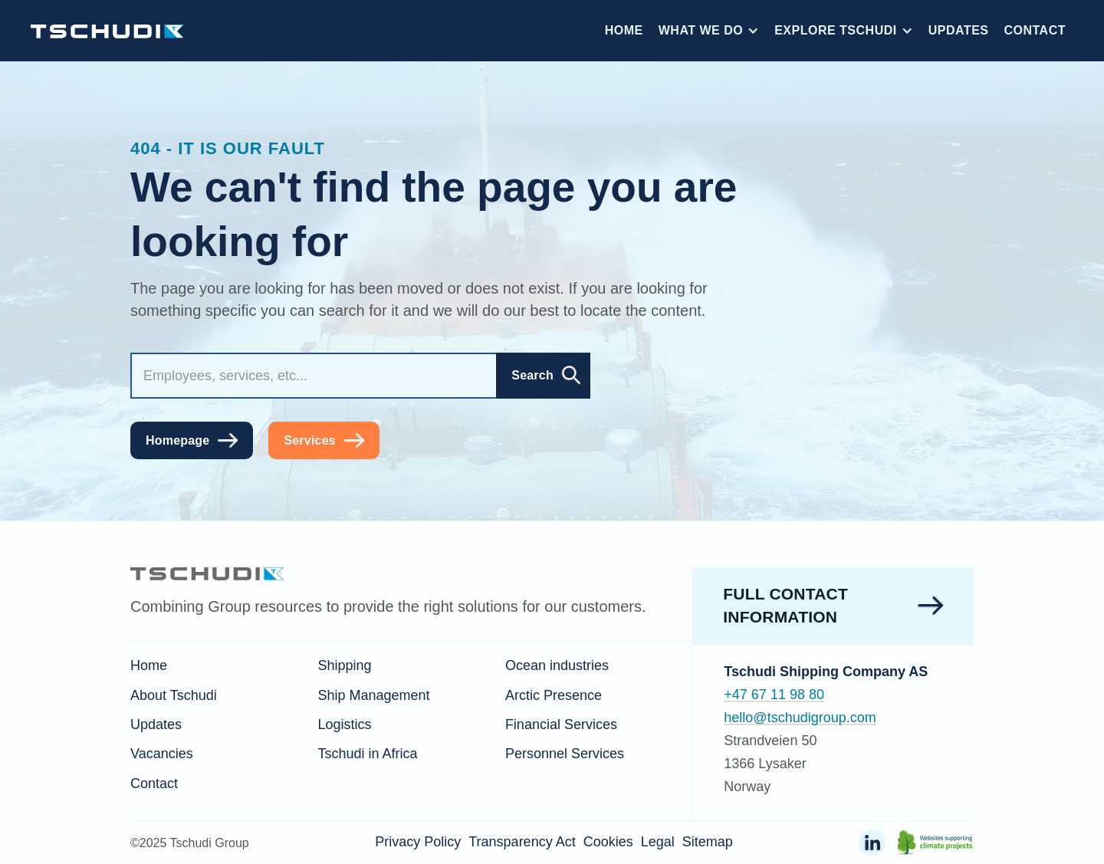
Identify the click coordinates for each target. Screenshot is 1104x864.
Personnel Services (564, 753)
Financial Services (561, 724)
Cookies (608, 841)
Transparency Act (521, 841)
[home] (107, 30)
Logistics (344, 724)
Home (624, 30)
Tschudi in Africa (367, 753)
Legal (658, 841)
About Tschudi (173, 695)
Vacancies (161, 753)
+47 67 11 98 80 (774, 694)
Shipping (344, 665)
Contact (1035, 30)
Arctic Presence (553, 695)
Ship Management (373, 695)
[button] (709, 30)
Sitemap (707, 841)
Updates (958, 30)
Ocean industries (557, 665)
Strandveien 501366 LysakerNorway (770, 763)
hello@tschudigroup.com (800, 717)
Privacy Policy (418, 841)
